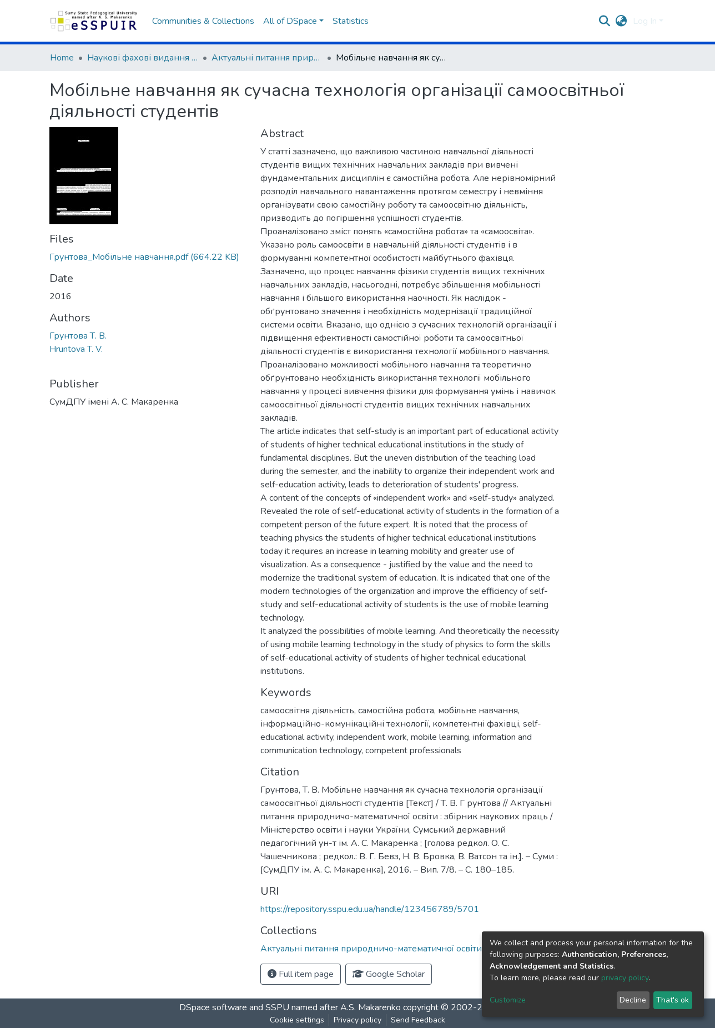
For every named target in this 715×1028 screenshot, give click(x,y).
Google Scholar (389, 974)
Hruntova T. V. (76, 349)
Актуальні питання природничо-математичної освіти (267, 58)
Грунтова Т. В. (78, 336)
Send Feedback (418, 1020)
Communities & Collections (203, 21)
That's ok (672, 1000)
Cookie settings (297, 1020)
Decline (633, 1000)
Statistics (351, 21)
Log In (645, 21)
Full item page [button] (301, 974)
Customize (508, 1000)
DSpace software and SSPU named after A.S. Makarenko (290, 1007)
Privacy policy (357, 1020)
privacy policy (624, 977)
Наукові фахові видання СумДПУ (142, 58)
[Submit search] (604, 21)
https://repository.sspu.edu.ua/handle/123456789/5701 (369, 909)
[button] (621, 21)
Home (62, 58)
